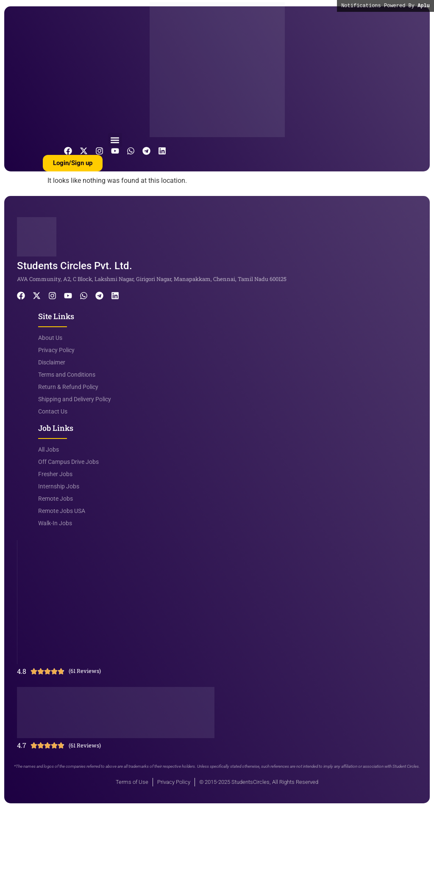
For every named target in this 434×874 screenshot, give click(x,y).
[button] (115, 140)
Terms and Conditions (66, 374)
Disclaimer (51, 362)
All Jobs (48, 449)
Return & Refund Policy (68, 386)
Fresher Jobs (55, 474)
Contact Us (52, 411)
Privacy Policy (56, 350)
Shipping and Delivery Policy (74, 399)
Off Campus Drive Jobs (68, 461)
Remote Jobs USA (61, 510)
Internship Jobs (58, 486)
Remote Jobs (55, 498)
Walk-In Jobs (55, 523)
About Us (50, 337)
